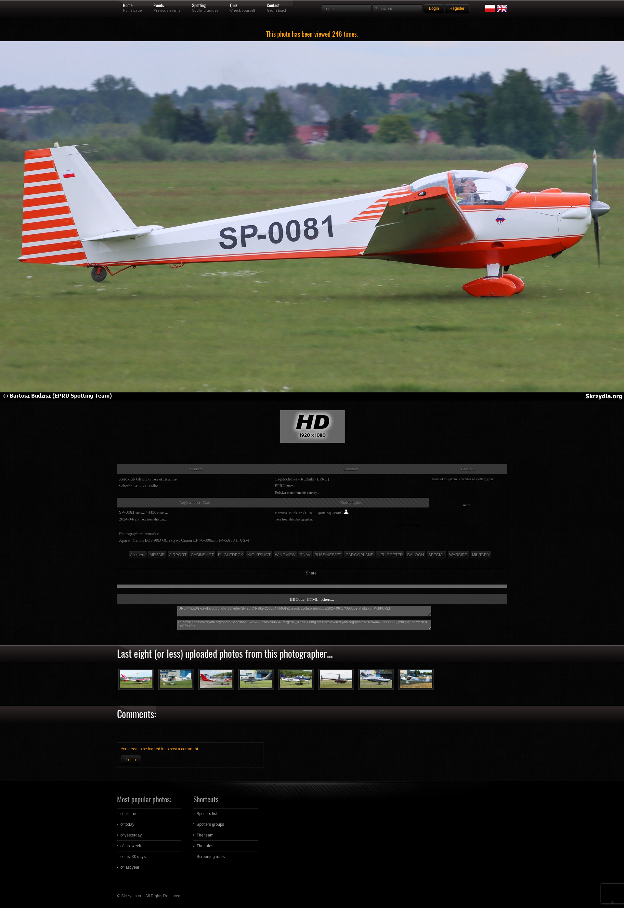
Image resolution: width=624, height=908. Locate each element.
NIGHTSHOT (259, 555)
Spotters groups (210, 824)
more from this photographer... (294, 519)
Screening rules (211, 856)
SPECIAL (436, 555)
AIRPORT (178, 555)
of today (127, 824)
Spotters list (207, 813)
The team (205, 835)
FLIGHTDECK (230, 555)
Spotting (199, 5)
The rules (205, 846)
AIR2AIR (157, 555)
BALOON (415, 555)
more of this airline (164, 479)
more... (290, 486)
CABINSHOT (202, 555)
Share (311, 573)
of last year (129, 867)
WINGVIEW (285, 555)
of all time (128, 813)
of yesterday (131, 835)
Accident (137, 555)
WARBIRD (458, 555)
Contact (273, 5)
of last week (130, 846)
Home (128, 5)
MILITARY (480, 555)
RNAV (305, 555)
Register (456, 8)
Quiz (233, 5)
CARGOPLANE (359, 555)
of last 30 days (133, 856)
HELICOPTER (390, 555)
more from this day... (153, 519)
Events (158, 5)
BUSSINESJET (328, 555)
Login (131, 759)
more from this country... (303, 492)
